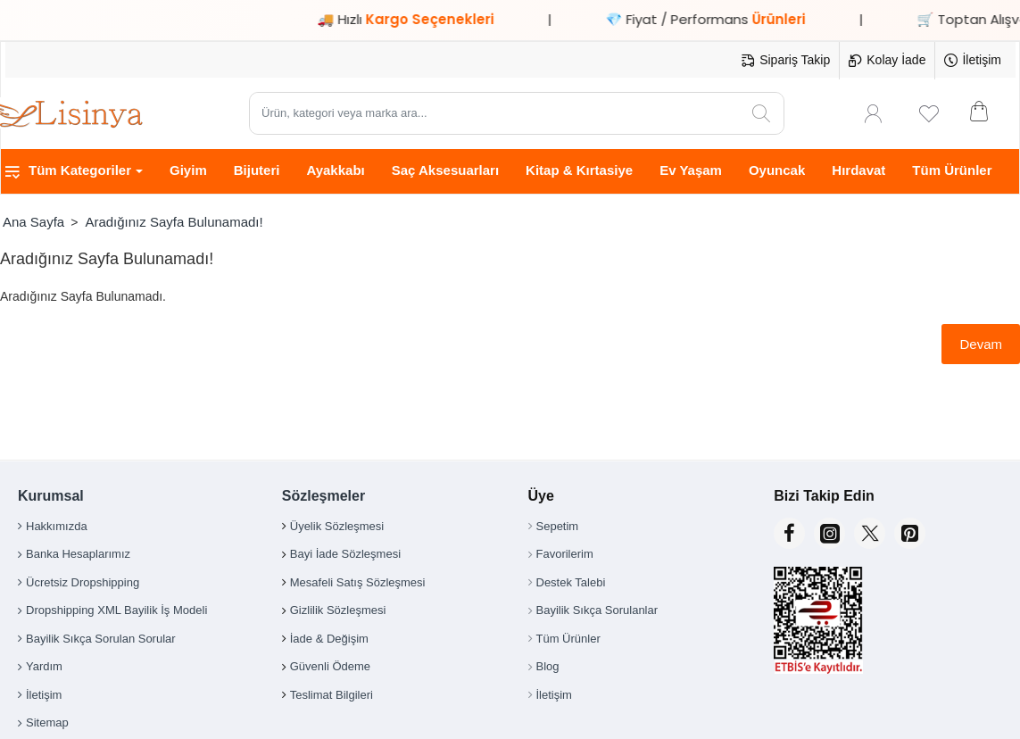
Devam (980, 344)
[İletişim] (972, 60)
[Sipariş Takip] (786, 60)
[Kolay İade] (887, 60)
